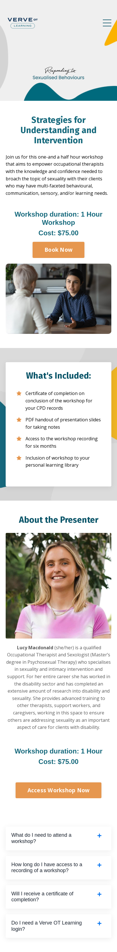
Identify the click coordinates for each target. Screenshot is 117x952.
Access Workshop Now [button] (58, 790)
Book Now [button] (58, 249)
